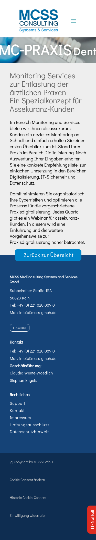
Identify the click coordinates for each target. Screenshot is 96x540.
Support (17, 403)
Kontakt (17, 410)
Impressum (20, 417)
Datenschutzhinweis (29, 431)
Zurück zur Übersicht (49, 255)
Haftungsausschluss (29, 424)
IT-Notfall (92, 519)
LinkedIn (19, 328)
